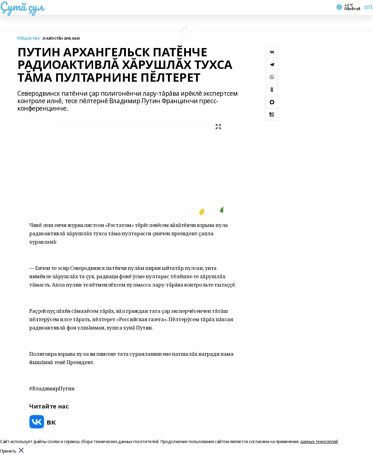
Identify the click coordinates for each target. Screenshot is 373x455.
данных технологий (319, 441)
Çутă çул (22, 6)
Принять (8, 451)
